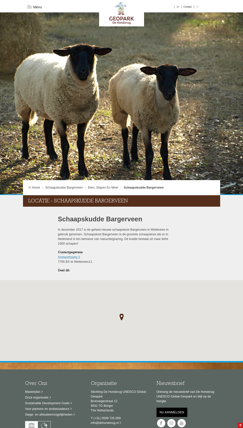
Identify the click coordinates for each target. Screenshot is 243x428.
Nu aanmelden (172, 385)
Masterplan (32, 365)
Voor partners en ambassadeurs (47, 382)
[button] (122, 290)
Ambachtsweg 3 (69, 230)
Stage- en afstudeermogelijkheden (48, 388)
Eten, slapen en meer (103, 161)
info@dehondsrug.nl (105, 396)
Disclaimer (88, 423)
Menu (34, 7)
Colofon (101, 423)
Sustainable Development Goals (47, 376)
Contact (188, 6)
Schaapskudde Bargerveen (64, 161)
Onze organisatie (37, 371)
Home (34, 161)
